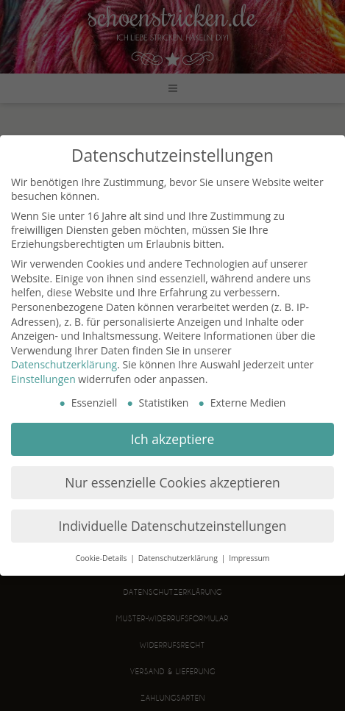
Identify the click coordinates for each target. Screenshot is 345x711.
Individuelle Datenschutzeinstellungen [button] (173, 526)
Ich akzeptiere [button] (173, 439)
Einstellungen (43, 379)
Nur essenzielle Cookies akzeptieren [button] (172, 482)
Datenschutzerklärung (64, 364)
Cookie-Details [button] (102, 558)
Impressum (249, 558)
